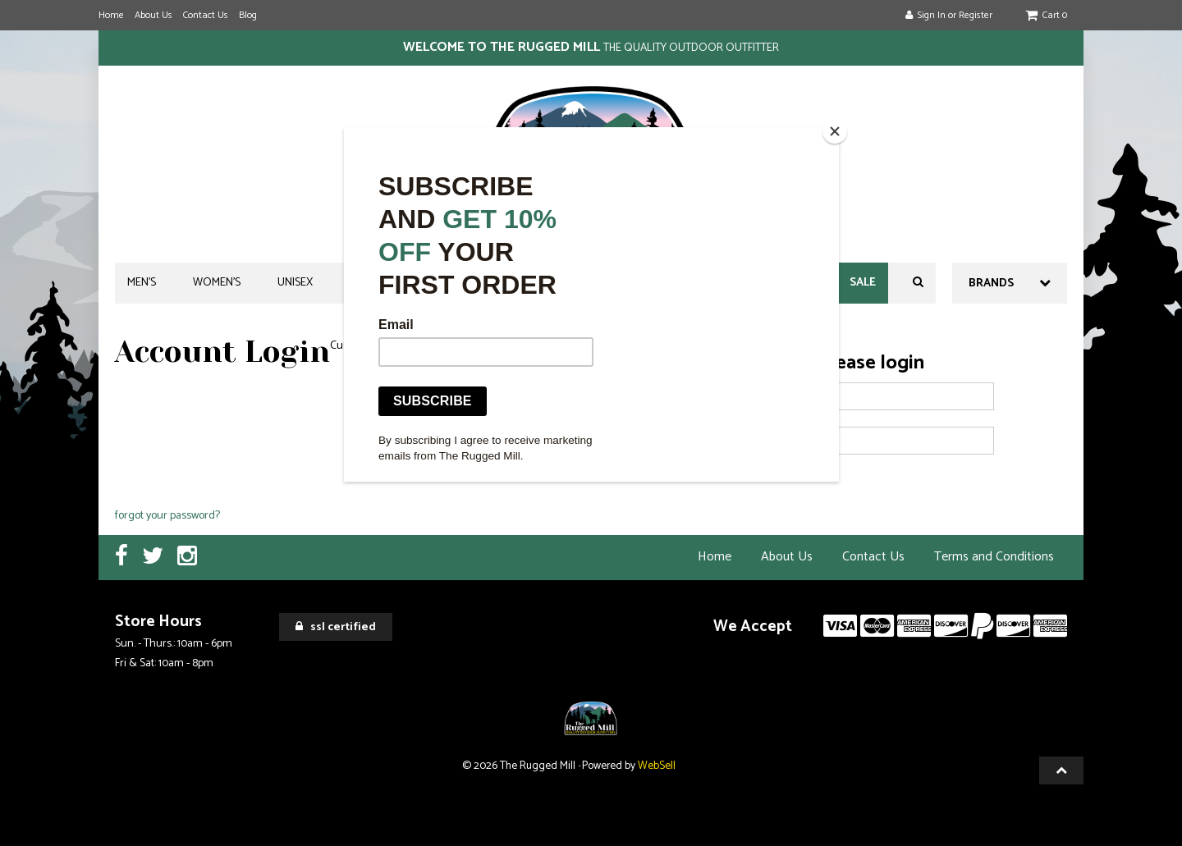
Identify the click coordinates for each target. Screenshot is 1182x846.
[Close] (834, 131)
